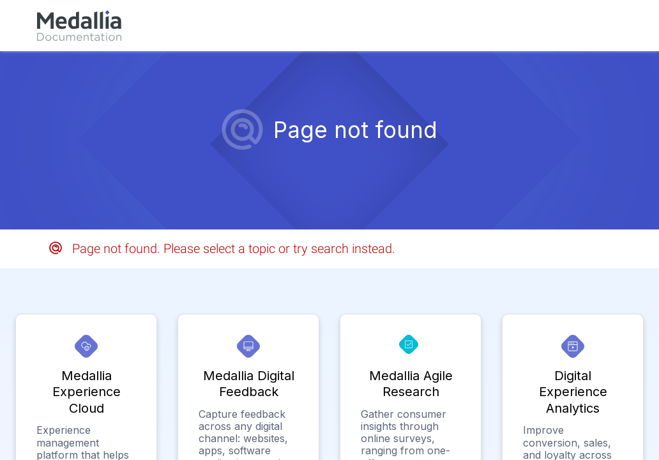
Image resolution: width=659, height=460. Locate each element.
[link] (79, 25)
